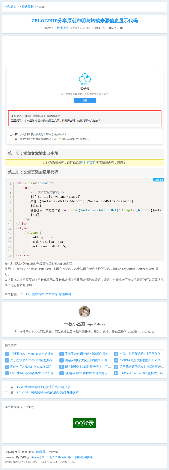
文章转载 (38, 294)
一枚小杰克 (61, 28)
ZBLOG (26, 294)
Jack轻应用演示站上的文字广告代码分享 (43, 387)
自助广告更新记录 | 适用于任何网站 (140, 353)
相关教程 (28, 6)
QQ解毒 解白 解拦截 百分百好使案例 (86, 373)
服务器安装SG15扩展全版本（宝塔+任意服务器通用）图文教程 (104, 366)
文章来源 (51, 294)
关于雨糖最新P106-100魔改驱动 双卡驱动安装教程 (41, 360)
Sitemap (34, 457)
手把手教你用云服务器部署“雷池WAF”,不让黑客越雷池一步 (101, 353)
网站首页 (11, 6)
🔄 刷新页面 (87, 162)
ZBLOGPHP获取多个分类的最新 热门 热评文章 (48, 392)
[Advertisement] (84, 52)
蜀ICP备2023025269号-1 (57, 457)
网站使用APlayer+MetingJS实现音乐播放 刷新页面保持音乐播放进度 (52, 366)
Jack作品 (40, 451)
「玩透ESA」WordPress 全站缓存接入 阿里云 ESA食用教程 (46, 353)
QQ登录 (84, 423)
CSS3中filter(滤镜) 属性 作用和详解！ (32, 373)
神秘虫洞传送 (84, 457)
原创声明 (65, 294)
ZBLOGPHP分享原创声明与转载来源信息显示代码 (84, 20)
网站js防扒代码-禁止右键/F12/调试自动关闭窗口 (93, 360)
